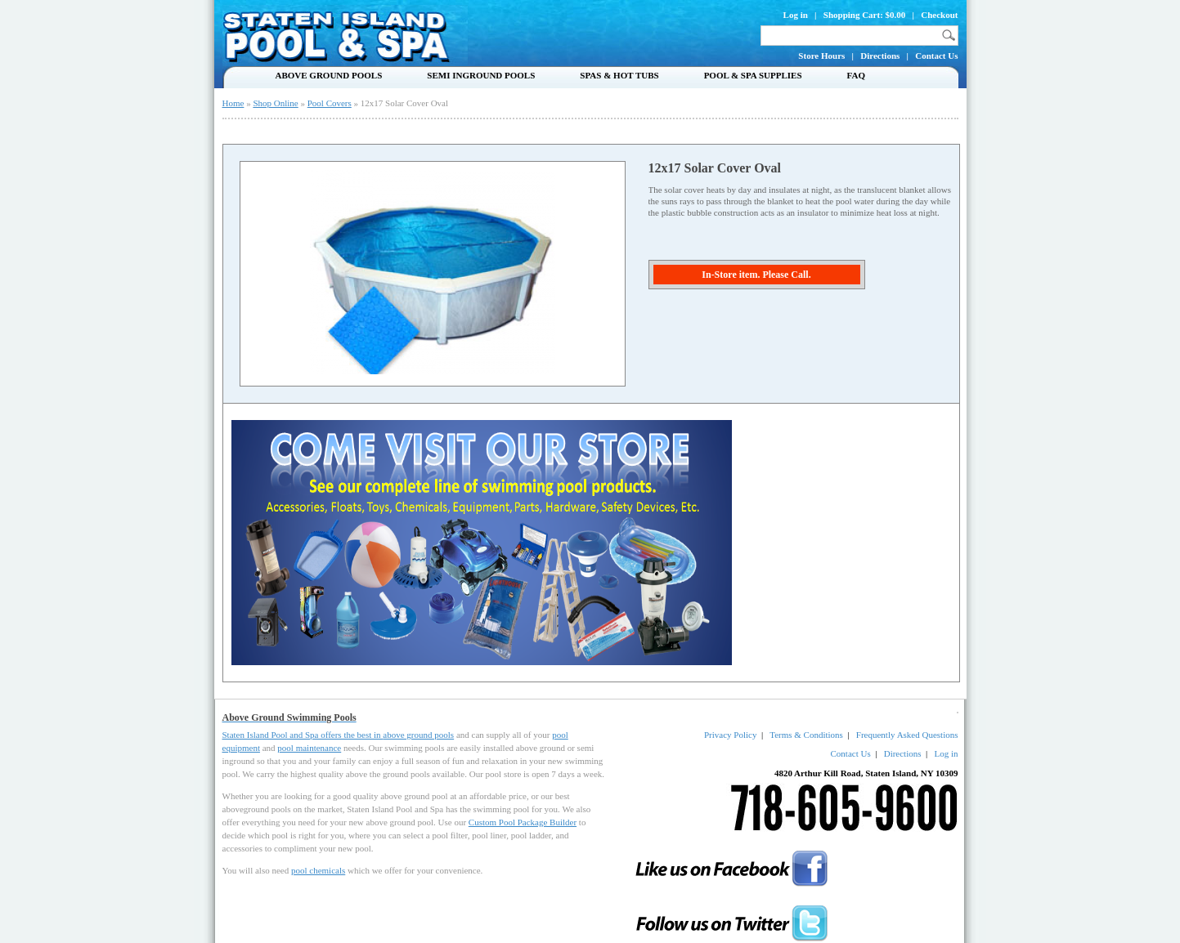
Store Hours (821, 55)
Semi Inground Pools (481, 75)
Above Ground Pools (329, 75)
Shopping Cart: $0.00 (864, 15)
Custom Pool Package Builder (523, 822)
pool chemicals (318, 870)
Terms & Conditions (806, 735)
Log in (795, 15)
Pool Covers (329, 103)
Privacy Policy (730, 735)
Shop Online (275, 103)
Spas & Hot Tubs (619, 75)
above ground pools (418, 735)
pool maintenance (309, 748)
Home (233, 103)
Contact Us (936, 55)
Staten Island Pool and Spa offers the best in (303, 735)
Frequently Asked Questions (907, 735)
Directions (880, 55)
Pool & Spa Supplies (753, 75)
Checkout (939, 15)
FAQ (856, 75)
